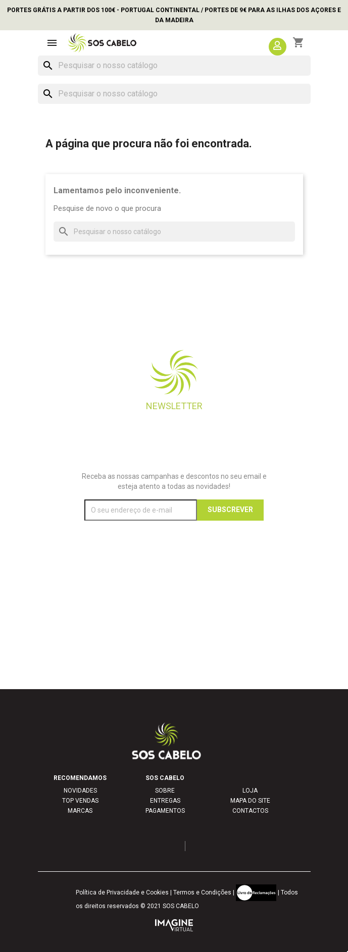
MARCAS (80, 810)
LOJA (250, 790)
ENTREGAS (165, 800)
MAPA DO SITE (250, 800)
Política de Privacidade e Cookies (122, 892)
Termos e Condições (202, 892)
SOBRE (165, 790)
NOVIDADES (80, 790)
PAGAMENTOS (165, 810)
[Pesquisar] (174, 65)
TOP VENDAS (80, 800)
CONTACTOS (250, 810)
